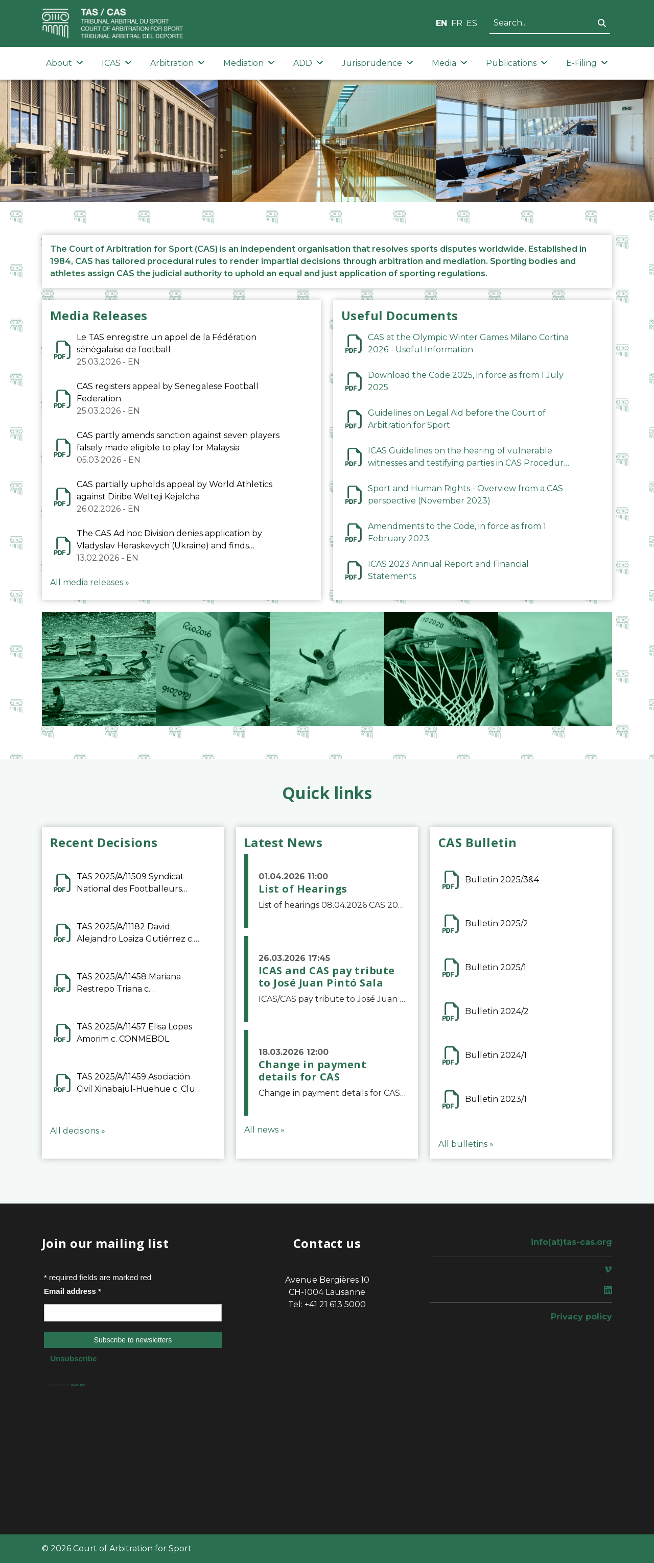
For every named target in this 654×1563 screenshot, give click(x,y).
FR (456, 23)
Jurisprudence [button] (377, 63)
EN (441, 23)
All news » (264, 1130)
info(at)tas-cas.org (571, 1242)
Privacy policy (581, 1316)
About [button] (64, 63)
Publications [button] (517, 63)
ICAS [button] (117, 63)
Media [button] (450, 63)
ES (471, 23)
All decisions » (77, 1131)
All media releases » (89, 582)
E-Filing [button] (587, 63)
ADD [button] (308, 63)
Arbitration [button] (177, 63)
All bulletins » (466, 1144)
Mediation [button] (249, 63)
